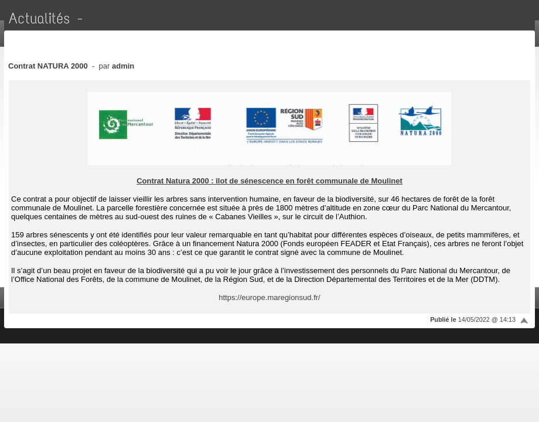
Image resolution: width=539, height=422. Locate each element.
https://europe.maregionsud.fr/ (269, 297)
